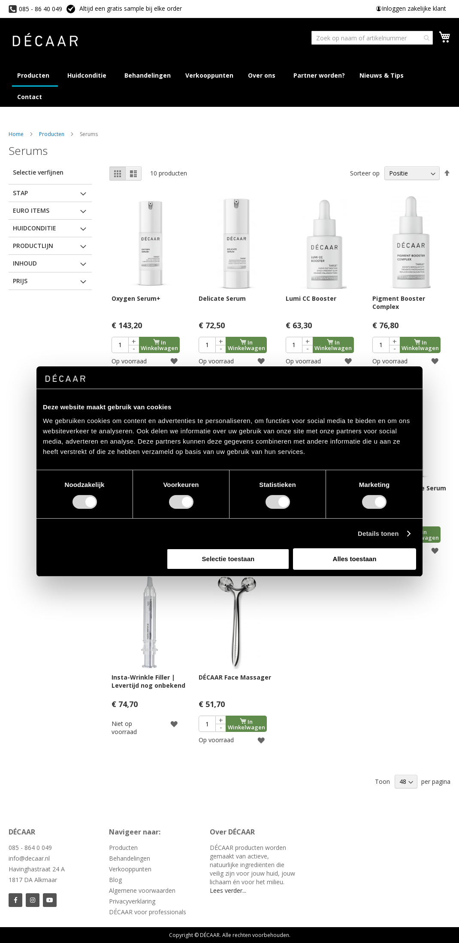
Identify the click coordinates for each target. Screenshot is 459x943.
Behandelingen (129, 858)
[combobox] (372, 38)
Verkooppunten (130, 869)
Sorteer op (365, 173)
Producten (52, 134)
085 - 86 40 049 (40, 9)
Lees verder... (228, 890)
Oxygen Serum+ (136, 298)
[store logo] (45, 40)
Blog (115, 880)
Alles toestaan (355, 558)
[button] (174, 360)
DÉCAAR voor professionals (147, 912)
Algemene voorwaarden (142, 890)
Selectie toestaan (228, 558)
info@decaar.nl (29, 858)
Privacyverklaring (132, 901)
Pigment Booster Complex (398, 302)
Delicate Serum (222, 298)
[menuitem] (383, 75)
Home (17, 134)
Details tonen (378, 533)
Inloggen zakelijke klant (414, 8)
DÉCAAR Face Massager (235, 677)
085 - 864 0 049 (30, 847)
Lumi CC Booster (311, 298)
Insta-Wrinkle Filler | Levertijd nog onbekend (148, 681)
